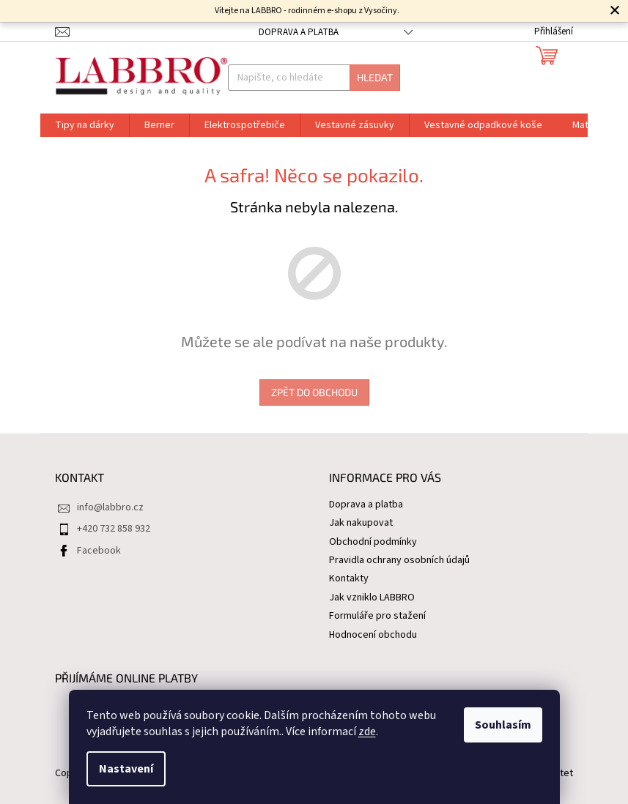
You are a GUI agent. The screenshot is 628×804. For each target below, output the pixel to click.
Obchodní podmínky (373, 542)
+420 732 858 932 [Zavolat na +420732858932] (113, 528)
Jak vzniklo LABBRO (372, 597)
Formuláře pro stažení (377, 615)
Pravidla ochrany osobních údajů (399, 560)
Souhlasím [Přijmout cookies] (503, 725)
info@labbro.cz (110, 507)
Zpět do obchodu (314, 392)
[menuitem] (84, 125)
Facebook (99, 550)
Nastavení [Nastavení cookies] (126, 769)
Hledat (375, 77)
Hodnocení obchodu (373, 635)
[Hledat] (314, 77)
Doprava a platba (299, 32)
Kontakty (349, 578)
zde (367, 731)
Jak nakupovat (361, 522)
